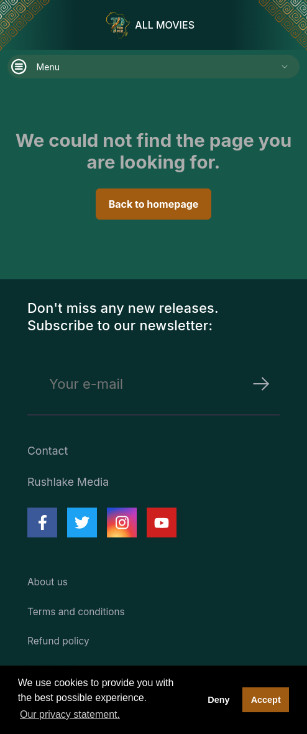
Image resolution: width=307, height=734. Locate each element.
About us (47, 582)
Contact (47, 450)
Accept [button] (266, 700)
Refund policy (58, 641)
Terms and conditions (76, 612)
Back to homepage (154, 204)
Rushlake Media (68, 481)
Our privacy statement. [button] (70, 714)
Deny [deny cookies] (218, 700)
